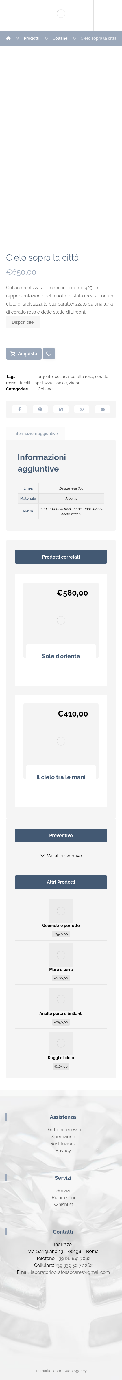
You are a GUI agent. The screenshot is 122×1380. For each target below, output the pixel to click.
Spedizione (63, 1136)
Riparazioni (63, 1197)
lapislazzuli (44, 382)
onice (61, 382)
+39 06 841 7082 (73, 1258)
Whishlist (63, 1204)
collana (62, 376)
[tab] (35, 434)
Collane (45, 388)
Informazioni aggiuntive (36, 433)
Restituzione (63, 1143)
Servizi (63, 1190)
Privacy (63, 1150)
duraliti (25, 382)
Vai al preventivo (61, 856)
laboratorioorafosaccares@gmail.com (70, 1272)
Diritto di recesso (63, 1129)
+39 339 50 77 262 (74, 1265)
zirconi (75, 382)
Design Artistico (71, 488)
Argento (71, 499)
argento (45, 376)
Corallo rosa (61, 509)
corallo (45, 509)
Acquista (27, 354)
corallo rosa (82, 376)
